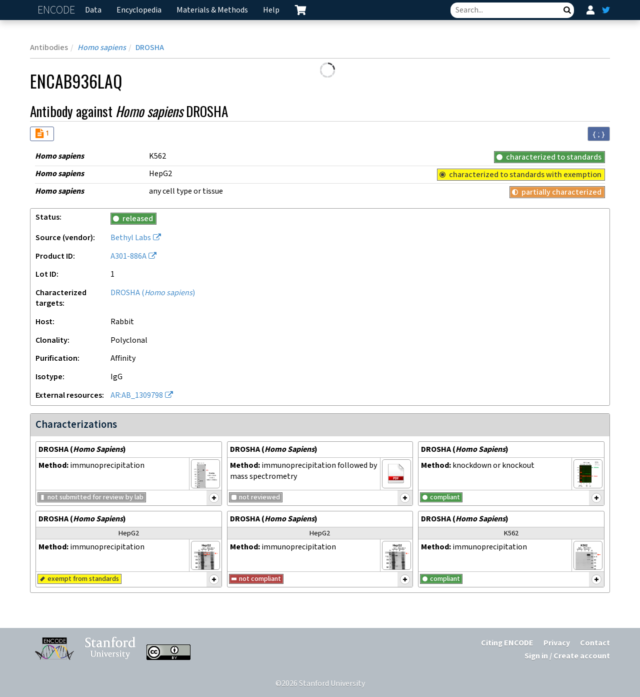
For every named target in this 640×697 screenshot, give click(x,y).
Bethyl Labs (130, 238)
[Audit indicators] (42, 134)
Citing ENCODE (507, 643)
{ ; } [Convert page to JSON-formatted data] (598, 134)
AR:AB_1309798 (136, 395)
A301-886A (128, 256)
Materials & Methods (212, 10)
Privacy (557, 643)
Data (93, 10)
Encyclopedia (139, 10)
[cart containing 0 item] (300, 10)
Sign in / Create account (567, 656)
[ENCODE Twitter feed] (606, 10)
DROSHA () (152, 293)
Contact (595, 643)
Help (271, 10)
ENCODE (58, 10)
